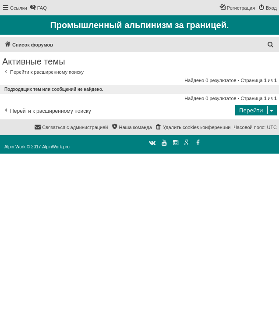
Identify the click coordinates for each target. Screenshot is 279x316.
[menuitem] (38, 8)
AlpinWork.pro (56, 146)
